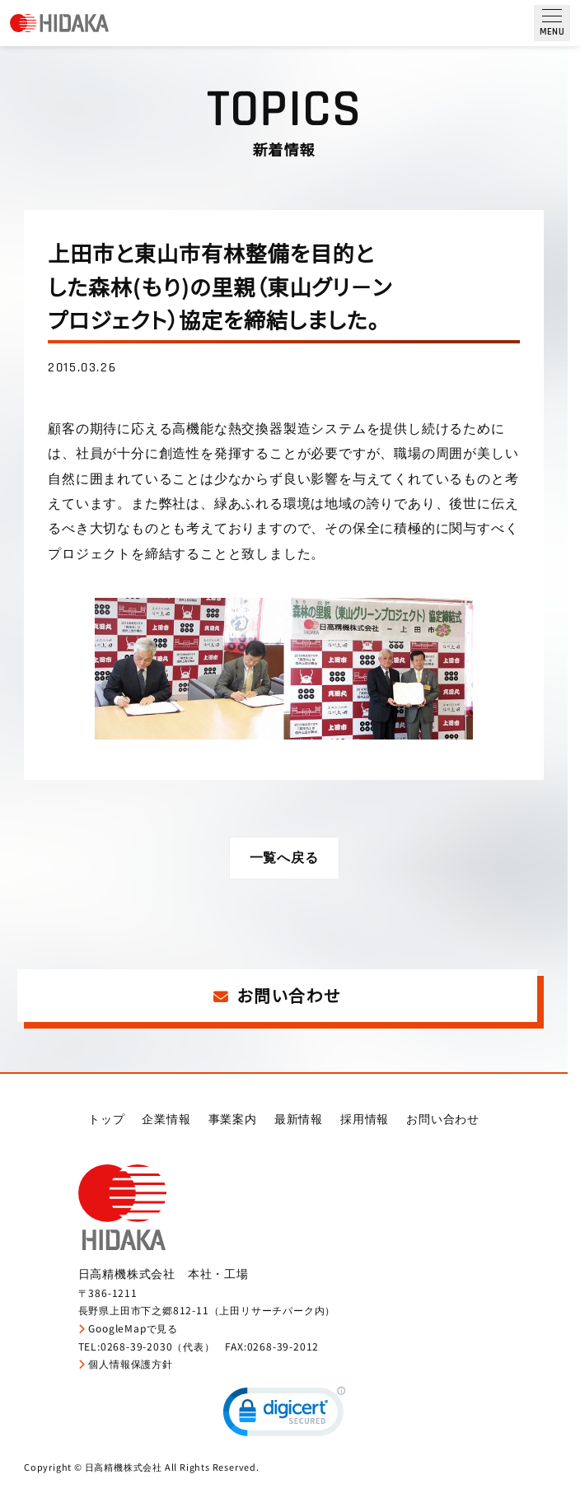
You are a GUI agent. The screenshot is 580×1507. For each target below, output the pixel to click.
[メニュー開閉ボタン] (552, 23)
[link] (284, 1417)
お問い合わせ (277, 996)
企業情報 (166, 1121)
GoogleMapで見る (128, 1330)
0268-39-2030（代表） (158, 1348)
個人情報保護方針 (125, 1367)
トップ (106, 1121)
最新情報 (298, 1121)
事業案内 (232, 1121)
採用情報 (364, 1121)
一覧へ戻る (284, 858)
